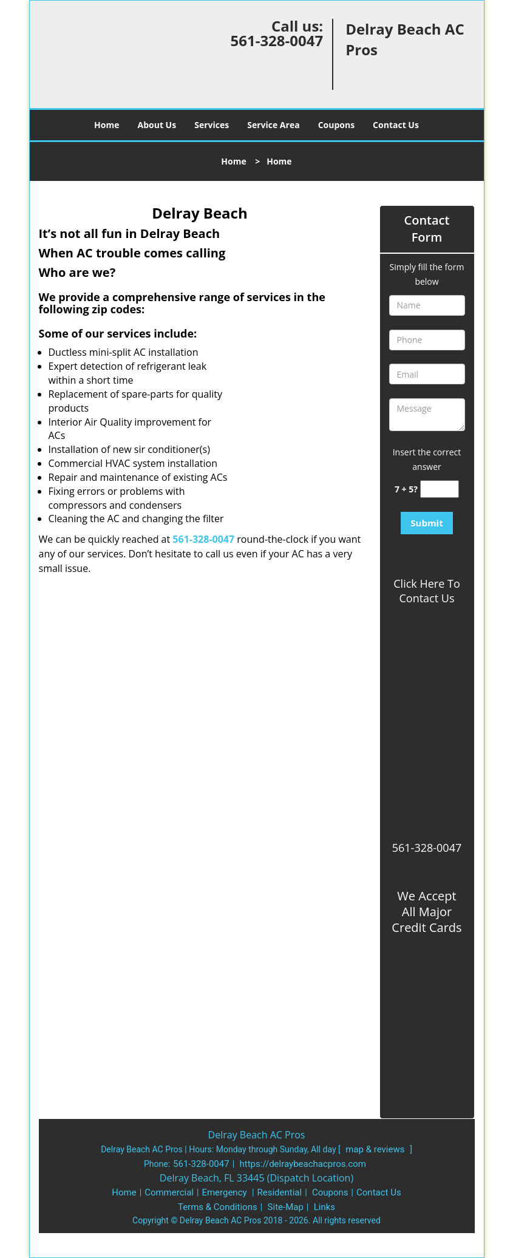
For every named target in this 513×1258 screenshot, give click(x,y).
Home (106, 125)
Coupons (336, 125)
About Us (157, 125)
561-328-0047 (276, 40)
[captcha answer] (439, 489)
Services (211, 125)
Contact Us (396, 125)
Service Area (273, 125)
